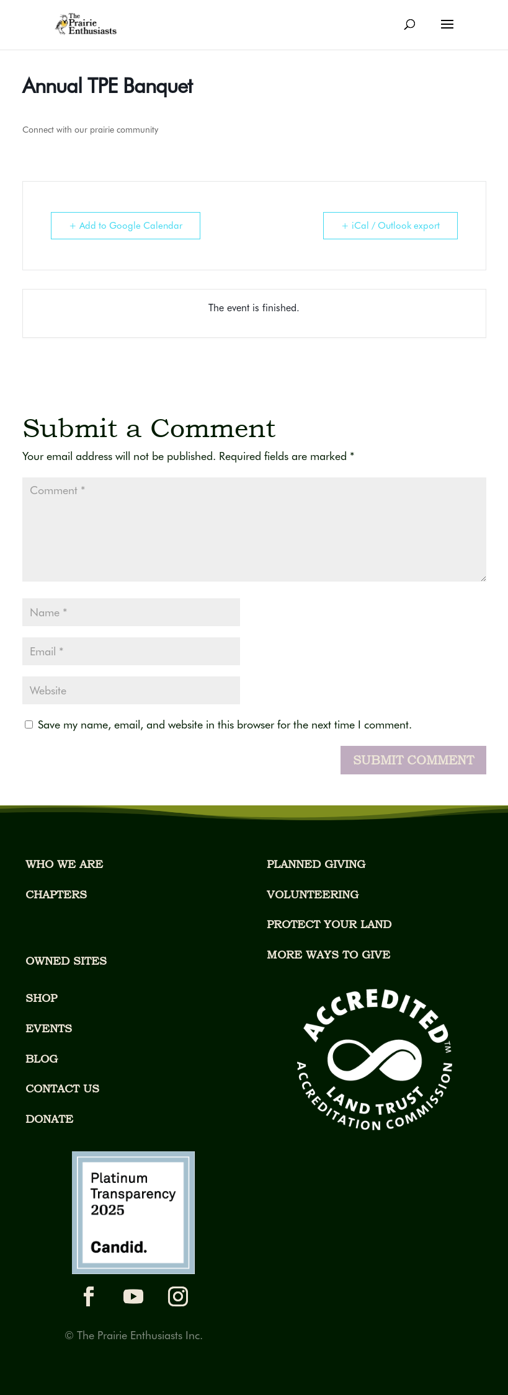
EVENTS (48, 1028)
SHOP (41, 997)
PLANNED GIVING (316, 863)
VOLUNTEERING (313, 894)
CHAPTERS (56, 894)
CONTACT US (62, 1088)
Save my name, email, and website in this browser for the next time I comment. (225, 724)
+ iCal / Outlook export (390, 225)
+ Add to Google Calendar (125, 225)
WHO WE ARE (64, 863)
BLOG (41, 1058)
